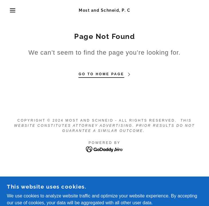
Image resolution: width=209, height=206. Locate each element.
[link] (104, 10)
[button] (13, 10)
